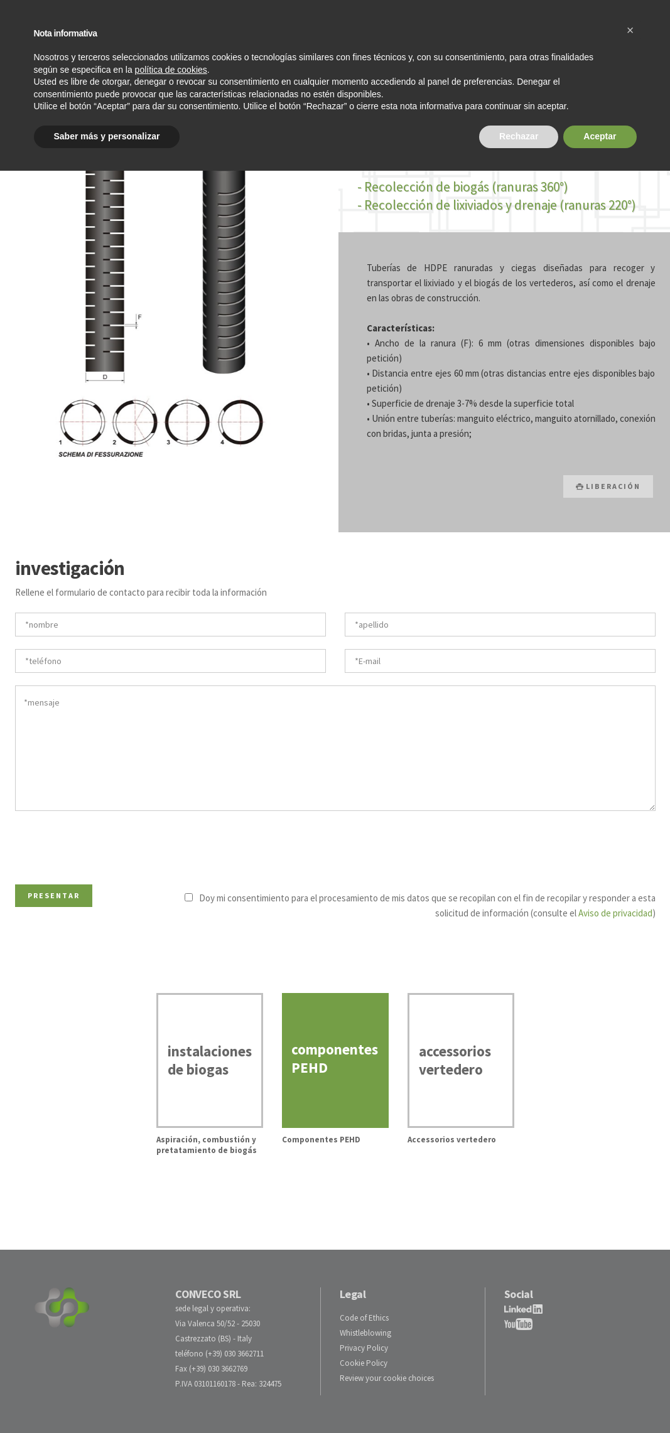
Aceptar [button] (599, 136)
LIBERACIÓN (608, 486)
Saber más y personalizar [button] (107, 136)
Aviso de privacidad (615, 913)
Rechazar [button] (518, 136)
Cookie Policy (363, 1363)
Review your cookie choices (387, 1378)
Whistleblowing (365, 1333)
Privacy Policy (364, 1348)
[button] (630, 30)
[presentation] (110, 844)
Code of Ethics (364, 1317)
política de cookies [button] (171, 70)
